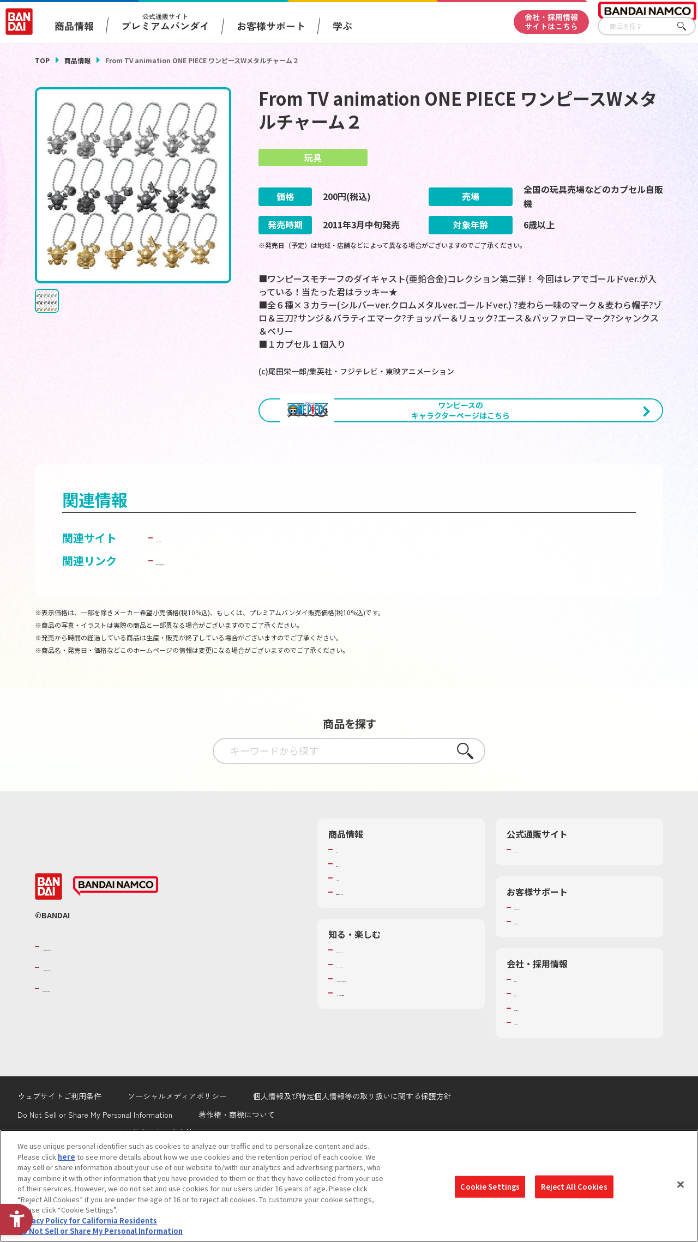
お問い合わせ (535, 1080)
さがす (688, 26)
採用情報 (528, 1051)
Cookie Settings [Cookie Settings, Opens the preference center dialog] (490, 1187)
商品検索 (350, 907)
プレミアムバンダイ (546, 907)
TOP (42, 60)
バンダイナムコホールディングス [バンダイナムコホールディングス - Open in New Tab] (108, 1025)
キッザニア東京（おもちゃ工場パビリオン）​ (400, 1041)
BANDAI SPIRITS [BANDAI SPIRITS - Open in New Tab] (76, 1045)
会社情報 (528, 1036)
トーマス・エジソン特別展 (378, 1022)
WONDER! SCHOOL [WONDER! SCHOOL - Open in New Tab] (366, 1007)
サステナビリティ (542, 1065)
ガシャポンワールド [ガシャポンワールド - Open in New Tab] (205, 595)
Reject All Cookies (574, 1187)
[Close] (681, 1185)
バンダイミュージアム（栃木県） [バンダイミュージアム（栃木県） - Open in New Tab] (389, 1060)
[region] (349, 1186)
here (66, 1157)
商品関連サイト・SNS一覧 (378, 949)
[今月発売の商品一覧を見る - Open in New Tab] (359, 471)
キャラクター (357, 935)
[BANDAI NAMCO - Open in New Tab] (115, 943)
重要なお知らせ (539, 979)
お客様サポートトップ (549, 965)
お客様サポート (271, 26)
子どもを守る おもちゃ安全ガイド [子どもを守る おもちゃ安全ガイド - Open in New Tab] (239, 618)
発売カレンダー (361, 921)
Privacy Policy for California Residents (87, 1220)
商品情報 (77, 60)
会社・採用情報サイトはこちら (551, 21)
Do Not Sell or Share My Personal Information (100, 1231)
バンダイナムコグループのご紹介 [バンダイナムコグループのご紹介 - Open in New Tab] (108, 1004)
